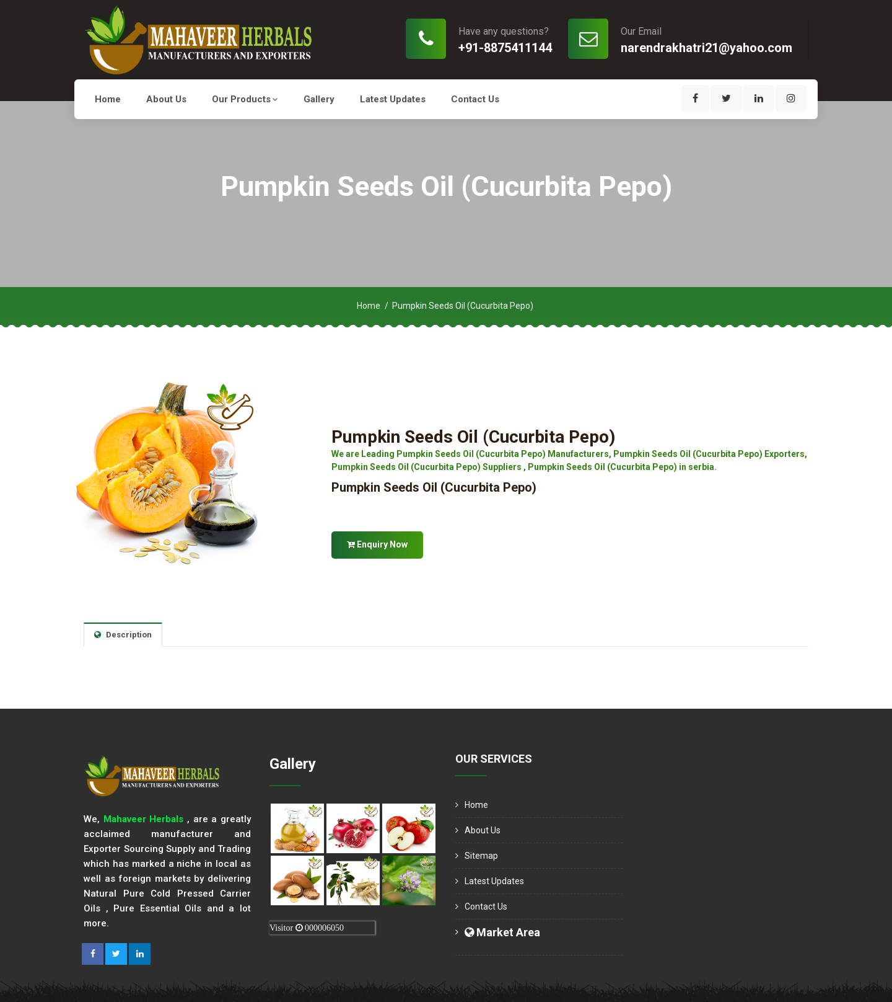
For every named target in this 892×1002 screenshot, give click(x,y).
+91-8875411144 (505, 47)
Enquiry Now (377, 544)
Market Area (502, 932)
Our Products (245, 99)
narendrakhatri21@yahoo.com (706, 47)
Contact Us (475, 99)
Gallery (319, 99)
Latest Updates (393, 99)
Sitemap (481, 856)
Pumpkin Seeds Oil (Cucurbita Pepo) (473, 437)
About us (166, 99)
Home (108, 99)
